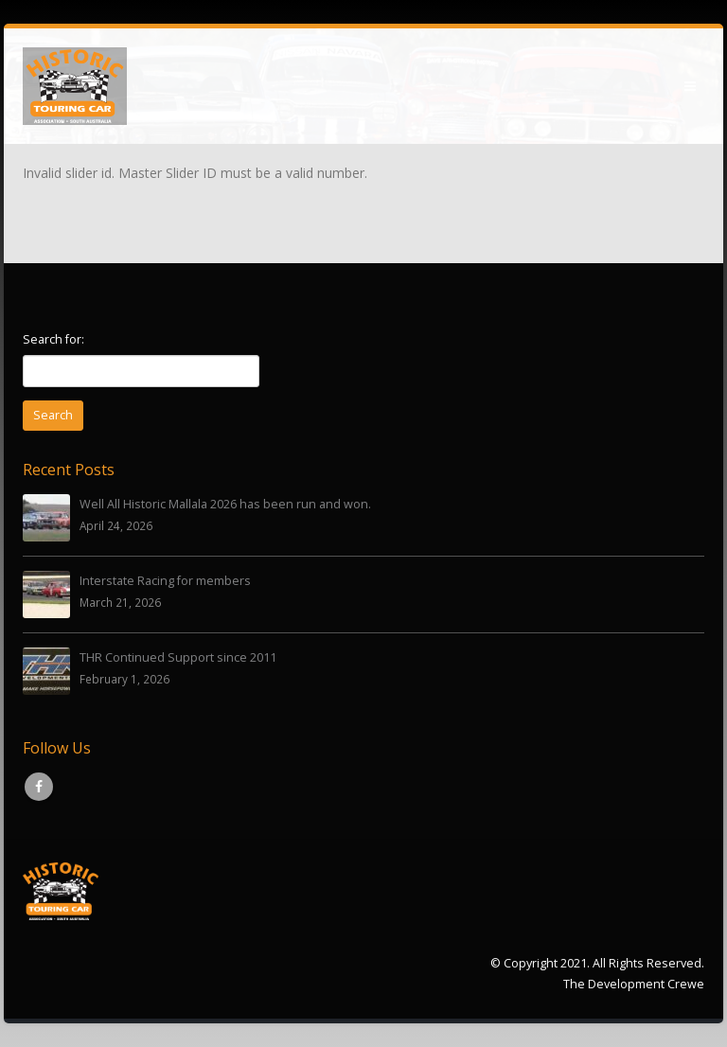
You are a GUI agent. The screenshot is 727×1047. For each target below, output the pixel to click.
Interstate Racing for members (165, 581)
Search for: (53, 339)
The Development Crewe (633, 984)
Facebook (39, 786)
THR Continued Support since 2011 (178, 657)
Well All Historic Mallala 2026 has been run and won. (225, 504)
